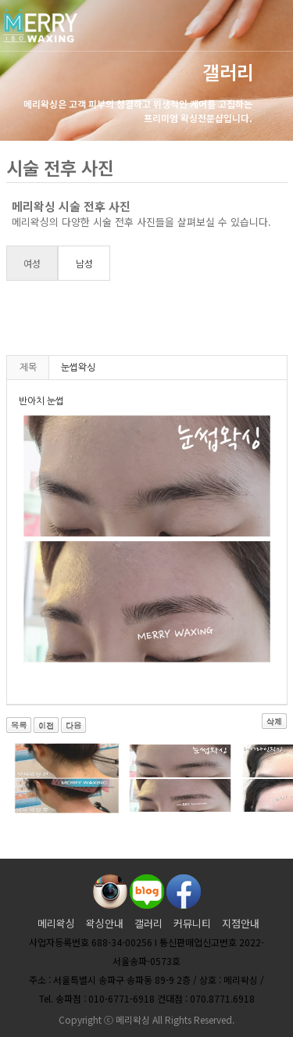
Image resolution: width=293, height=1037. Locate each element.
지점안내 (240, 923)
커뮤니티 (192, 923)
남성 (84, 263)
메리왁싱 (56, 923)
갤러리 (148, 923)
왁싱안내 (104, 923)
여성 (32, 263)
